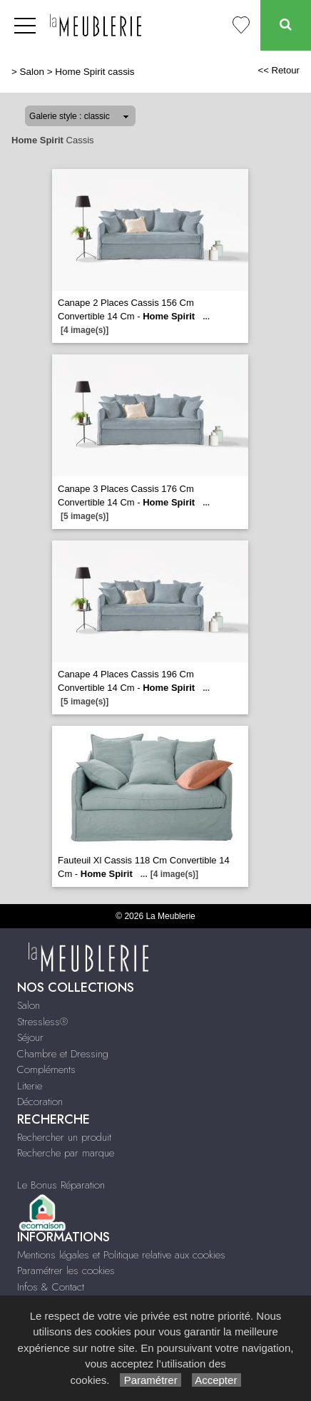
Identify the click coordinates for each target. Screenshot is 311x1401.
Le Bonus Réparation (61, 1185)
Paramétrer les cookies (66, 1270)
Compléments (46, 1069)
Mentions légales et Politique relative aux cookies (121, 1255)
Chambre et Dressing (62, 1054)
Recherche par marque (65, 1153)
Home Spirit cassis (94, 71)
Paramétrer (150, 1380)
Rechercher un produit (64, 1137)
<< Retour (279, 70)
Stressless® (42, 1022)
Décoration (40, 1101)
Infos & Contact (50, 1287)
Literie (29, 1086)
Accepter (216, 1380)
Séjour (30, 1037)
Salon (32, 71)
